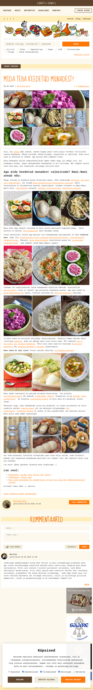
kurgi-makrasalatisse (14, 293)
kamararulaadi (27, 408)
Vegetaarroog (36, 49)
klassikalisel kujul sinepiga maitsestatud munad (44, 238)
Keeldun (19, 680)
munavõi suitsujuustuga (49, 188)
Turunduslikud (48, 672)
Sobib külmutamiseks (29, 52)
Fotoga (11, 52)
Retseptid (29, 10)
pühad (17, 152)
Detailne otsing (81, 55)
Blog (78, 19)
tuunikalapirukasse (39, 399)
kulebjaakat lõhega (44, 396)
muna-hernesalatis (63, 293)
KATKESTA (71, 547)
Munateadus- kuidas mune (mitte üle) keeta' (29, 475)
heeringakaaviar (30, 231)
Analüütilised (30, 672)
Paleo (22, 49)
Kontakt (56, 10)
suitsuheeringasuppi (64, 351)
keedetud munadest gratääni (31, 347)
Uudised (7, 10)
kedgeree (18, 341)
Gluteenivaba (74, 49)
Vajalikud (14, 672)
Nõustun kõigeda (73, 680)
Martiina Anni (23, 86)
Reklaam (87, 19)
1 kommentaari (82, 86)
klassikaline (22, 188)
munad (6, 494)
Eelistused (64, 672)
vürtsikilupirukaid (13, 396)
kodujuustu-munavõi (72, 188)
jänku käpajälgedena (38, 240)
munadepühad (30, 494)
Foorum (70, 19)
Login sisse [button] (83, 10)
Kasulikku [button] (43, 10)
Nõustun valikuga (46, 680)
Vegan (50, 49)
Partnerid (79, 672)
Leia (75, 44)
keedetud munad (17, 494)
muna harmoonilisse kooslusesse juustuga (52, 183)
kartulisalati (10, 290)
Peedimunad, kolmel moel (20, 477)
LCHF (60, 49)
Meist (18, 10)
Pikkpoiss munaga (25, 411)
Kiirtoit (11, 49)
